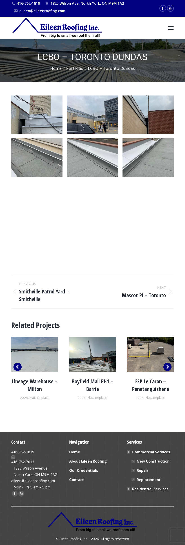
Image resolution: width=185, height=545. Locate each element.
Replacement (149, 479)
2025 (24, 397)
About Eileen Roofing (88, 461)
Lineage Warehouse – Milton (35, 385)
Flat (32, 397)
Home (74, 452)
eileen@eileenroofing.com (39, 10)
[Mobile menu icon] (171, 28)
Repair (142, 470)
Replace (43, 397)
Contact (76, 479)
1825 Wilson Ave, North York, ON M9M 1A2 (84, 3)
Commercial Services (149, 452)
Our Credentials (83, 470)
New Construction (153, 461)
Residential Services (150, 488)
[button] (17, 367)
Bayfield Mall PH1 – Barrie (92, 385)
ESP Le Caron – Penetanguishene (150, 385)
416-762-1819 (25, 3)
